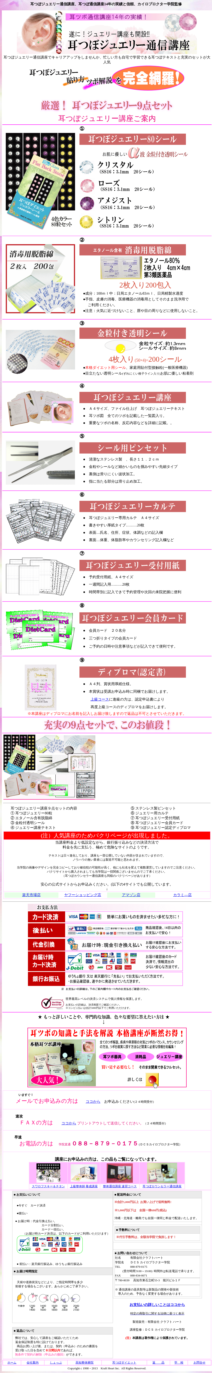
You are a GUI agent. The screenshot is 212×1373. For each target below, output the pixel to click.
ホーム (11, 1362)
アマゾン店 (131, 895)
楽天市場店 (31, 895)
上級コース (100, 699)
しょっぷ (56, 1362)
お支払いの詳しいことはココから (157, 1305)
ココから (93, 1101)
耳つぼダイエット (124, 1362)
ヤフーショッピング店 (82, 895)
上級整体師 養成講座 (84, 1186)
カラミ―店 (182, 895)
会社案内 (33, 1362)
